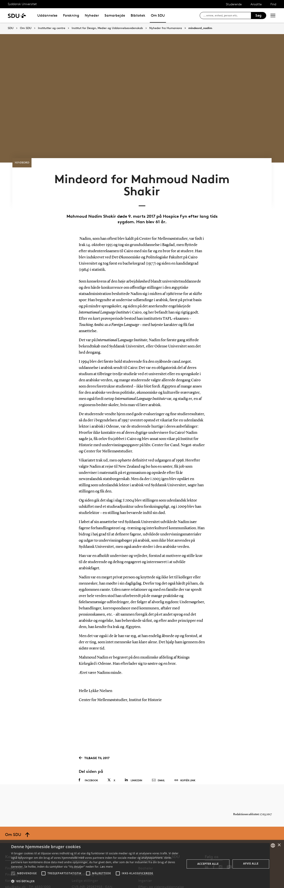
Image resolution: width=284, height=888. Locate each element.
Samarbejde (115, 15)
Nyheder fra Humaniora (165, 28)
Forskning (71, 15)
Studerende (234, 4)
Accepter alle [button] (208, 864)
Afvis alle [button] (250, 863)
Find (273, 4)
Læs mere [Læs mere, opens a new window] (106, 867)
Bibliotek (138, 15)
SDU (11, 28)
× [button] (279, 845)
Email (158, 758)
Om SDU (158, 15)
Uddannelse (47, 15)
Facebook (88, 758)
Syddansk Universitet (22, 4)
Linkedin (133, 758)
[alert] (142, 864)
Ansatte (256, 4)
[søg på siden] (227, 15)
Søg (258, 15)
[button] (13, 873)
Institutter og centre (51, 28)
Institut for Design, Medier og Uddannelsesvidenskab (107, 28)
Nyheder (92, 15)
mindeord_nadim (200, 28)
